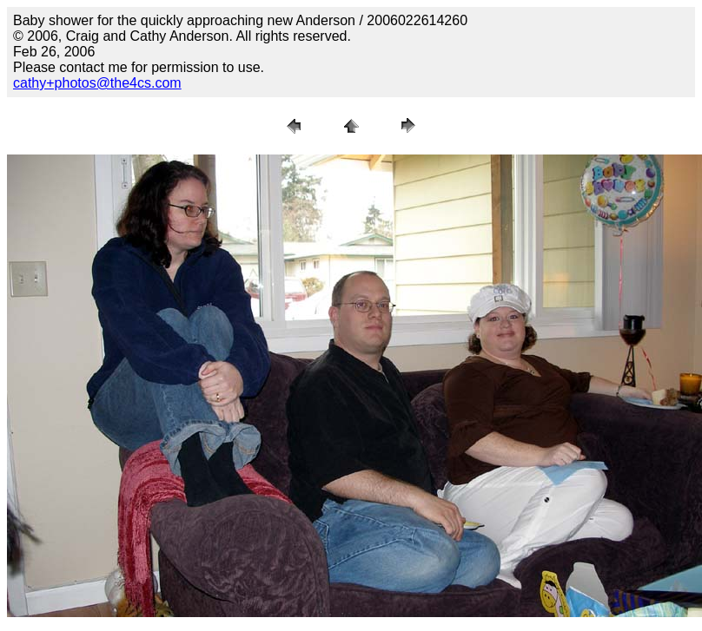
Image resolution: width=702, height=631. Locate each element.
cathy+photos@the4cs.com (97, 83)
